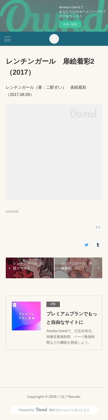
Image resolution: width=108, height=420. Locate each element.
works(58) (12, 211)
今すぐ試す (70, 24)
